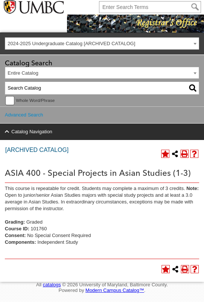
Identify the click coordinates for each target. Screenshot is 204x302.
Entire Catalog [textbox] (23, 73)
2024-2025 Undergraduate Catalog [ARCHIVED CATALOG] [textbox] (72, 43)
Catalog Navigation (32, 131)
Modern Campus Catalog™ (115, 290)
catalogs (52, 284)
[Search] (195, 7)
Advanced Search (24, 115)
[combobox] (102, 43)
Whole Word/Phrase (35, 100)
